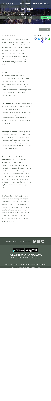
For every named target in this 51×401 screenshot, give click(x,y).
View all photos (45, 30)
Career (27, 264)
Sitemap (16, 264)
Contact (22, 264)
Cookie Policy (25, 241)
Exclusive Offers (37, 17)
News (48, 17)
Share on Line (49, 38)
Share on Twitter (39, 38)
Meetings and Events (24, 17)
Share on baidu (42, 41)
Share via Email (42, 38)
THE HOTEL (2, 17)
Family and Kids (31, 17)
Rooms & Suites (8, 17)
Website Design (42, 264)
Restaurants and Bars (16, 17)
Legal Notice (34, 264)
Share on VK (45, 38)
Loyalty (16, 241)
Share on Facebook (35, 38)
